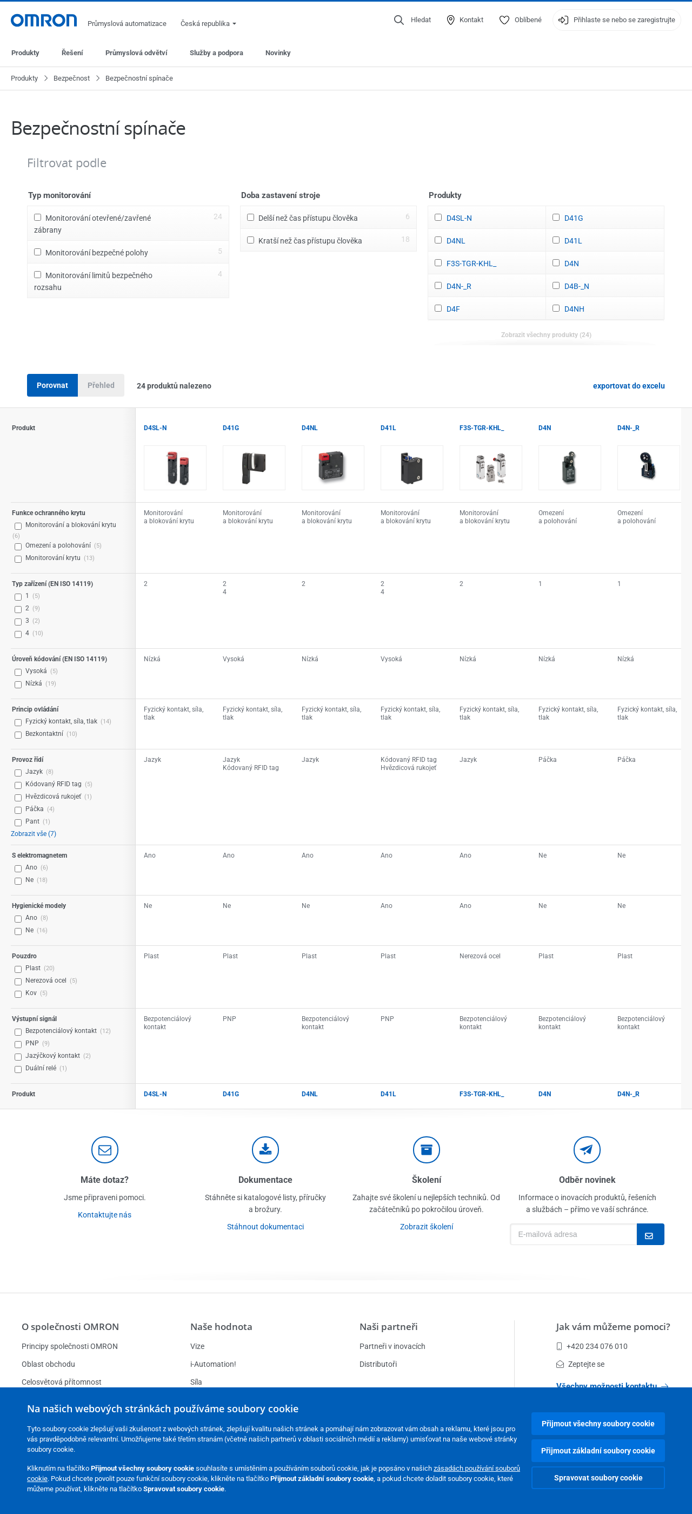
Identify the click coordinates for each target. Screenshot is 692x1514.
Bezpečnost (72, 78)
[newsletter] (587, 1149)
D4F (453, 309)
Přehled (101, 385)
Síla (196, 1382)
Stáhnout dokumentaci (265, 1226)
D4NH (574, 309)
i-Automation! (213, 1364)
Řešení (72, 53)
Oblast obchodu (48, 1364)
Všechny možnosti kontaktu (612, 1386)
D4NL (456, 240)
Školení (426, 1180)
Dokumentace (265, 1180)
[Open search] (412, 20)
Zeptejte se (580, 1364)
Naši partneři (389, 1326)
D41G (573, 218)
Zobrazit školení (426, 1226)
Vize (197, 1346)
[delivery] (426, 1149)
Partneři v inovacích (392, 1346)
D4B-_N (576, 286)
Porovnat (52, 385)
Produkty (25, 53)
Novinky (278, 53)
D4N (571, 263)
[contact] (104, 1149)
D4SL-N (459, 218)
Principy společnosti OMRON (70, 1346)
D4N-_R (459, 286)
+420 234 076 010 (592, 1346)
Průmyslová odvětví (136, 53)
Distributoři (378, 1364)
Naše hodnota (221, 1326)
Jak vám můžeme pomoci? (613, 1326)
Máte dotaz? (105, 1180)
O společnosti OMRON (70, 1326)
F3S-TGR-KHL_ (471, 263)
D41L (573, 240)
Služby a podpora (216, 53)
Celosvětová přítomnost (62, 1382)
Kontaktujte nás (104, 1214)
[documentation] (265, 1149)
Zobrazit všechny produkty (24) (546, 335)
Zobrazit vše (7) (33, 834)
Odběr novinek (587, 1180)
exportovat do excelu (629, 385)
